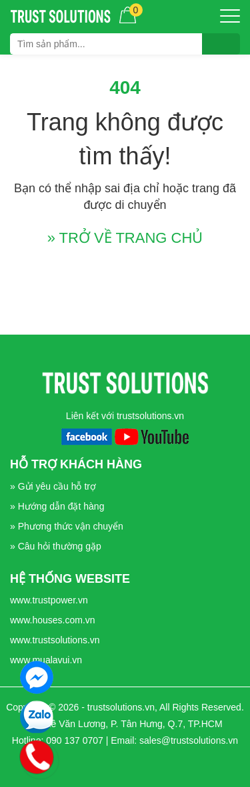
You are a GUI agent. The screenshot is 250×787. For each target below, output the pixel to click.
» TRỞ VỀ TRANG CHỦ (125, 238)
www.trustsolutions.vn (55, 640)
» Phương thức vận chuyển (66, 526)
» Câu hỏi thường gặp (55, 546)
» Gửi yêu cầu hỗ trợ (53, 486)
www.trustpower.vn (49, 600)
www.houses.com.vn (52, 620)
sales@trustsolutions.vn (188, 740)
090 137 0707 (74, 740)
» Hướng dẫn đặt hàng (57, 506)
